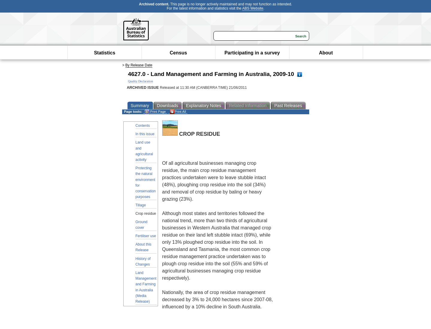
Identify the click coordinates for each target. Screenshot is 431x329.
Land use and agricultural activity (144, 151)
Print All (178, 112)
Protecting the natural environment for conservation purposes (146, 182)
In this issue (145, 134)
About (326, 52)
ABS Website (252, 8)
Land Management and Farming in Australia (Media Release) (146, 287)
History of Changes (143, 261)
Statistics (104, 52)
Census (178, 52)
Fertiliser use (146, 236)
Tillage (141, 205)
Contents (143, 126)
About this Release (143, 247)
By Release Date (138, 65)
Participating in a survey (252, 52)
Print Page (155, 112)
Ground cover (142, 225)
